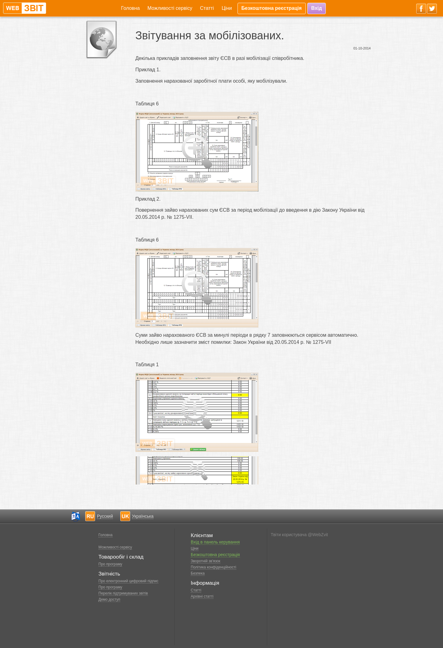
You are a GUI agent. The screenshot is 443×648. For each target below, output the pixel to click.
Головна (130, 8)
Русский (105, 516)
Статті (207, 8)
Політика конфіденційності (213, 567)
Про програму (110, 564)
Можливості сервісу (169, 8)
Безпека (198, 573)
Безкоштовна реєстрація (271, 8)
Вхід (316, 8)
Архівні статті (202, 596)
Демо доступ (109, 599)
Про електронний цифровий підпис (128, 581)
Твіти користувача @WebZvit (299, 534)
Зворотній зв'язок (205, 561)
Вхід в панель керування (215, 542)
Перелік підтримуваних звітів (123, 593)
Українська (143, 516)
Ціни (227, 8)
